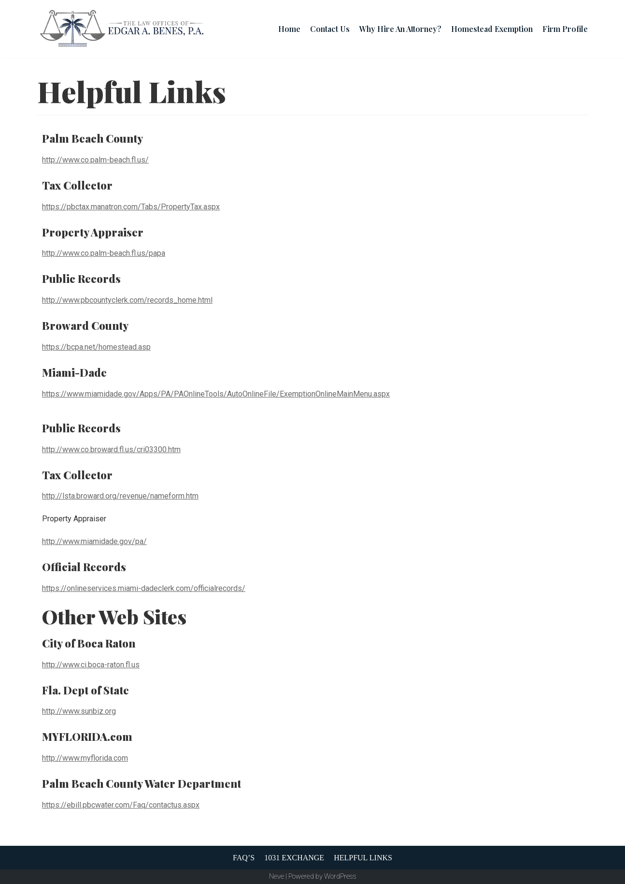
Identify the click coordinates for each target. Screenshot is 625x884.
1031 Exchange (294, 858)
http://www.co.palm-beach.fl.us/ (95, 159)
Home (289, 29)
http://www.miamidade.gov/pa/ (94, 541)
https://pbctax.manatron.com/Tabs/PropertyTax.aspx (131, 206)
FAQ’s (244, 858)
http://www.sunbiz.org (79, 711)
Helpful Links (363, 858)
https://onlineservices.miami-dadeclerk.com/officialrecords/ (143, 588)
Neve (276, 876)
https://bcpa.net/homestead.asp (96, 347)
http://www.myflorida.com (85, 758)
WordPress (340, 876)
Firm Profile (565, 29)
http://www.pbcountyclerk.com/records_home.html (127, 300)
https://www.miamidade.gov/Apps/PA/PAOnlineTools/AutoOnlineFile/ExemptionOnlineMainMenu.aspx (216, 393)
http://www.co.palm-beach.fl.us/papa (103, 253)
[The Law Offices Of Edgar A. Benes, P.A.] (121, 29)
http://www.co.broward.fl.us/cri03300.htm (111, 449)
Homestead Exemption (492, 29)
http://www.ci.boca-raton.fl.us (91, 664)
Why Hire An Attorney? (400, 29)
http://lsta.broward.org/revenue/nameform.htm (120, 496)
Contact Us (330, 29)
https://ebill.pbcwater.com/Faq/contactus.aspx (120, 805)
